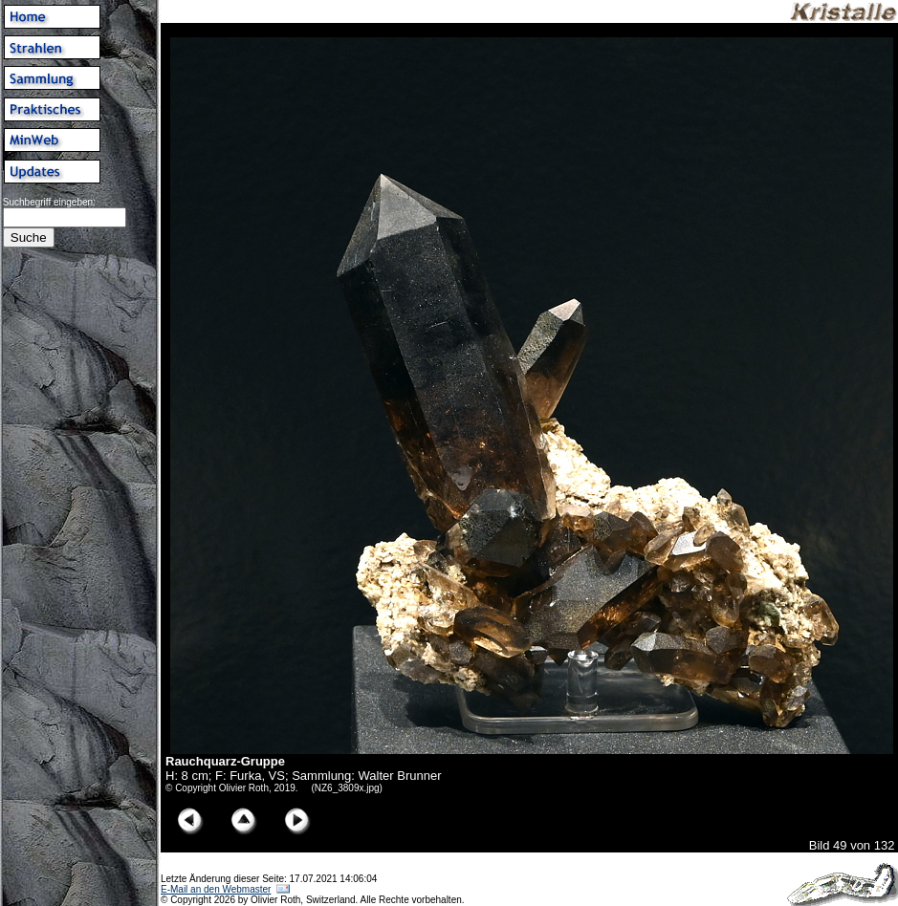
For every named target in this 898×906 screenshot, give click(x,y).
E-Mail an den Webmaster (216, 889)
